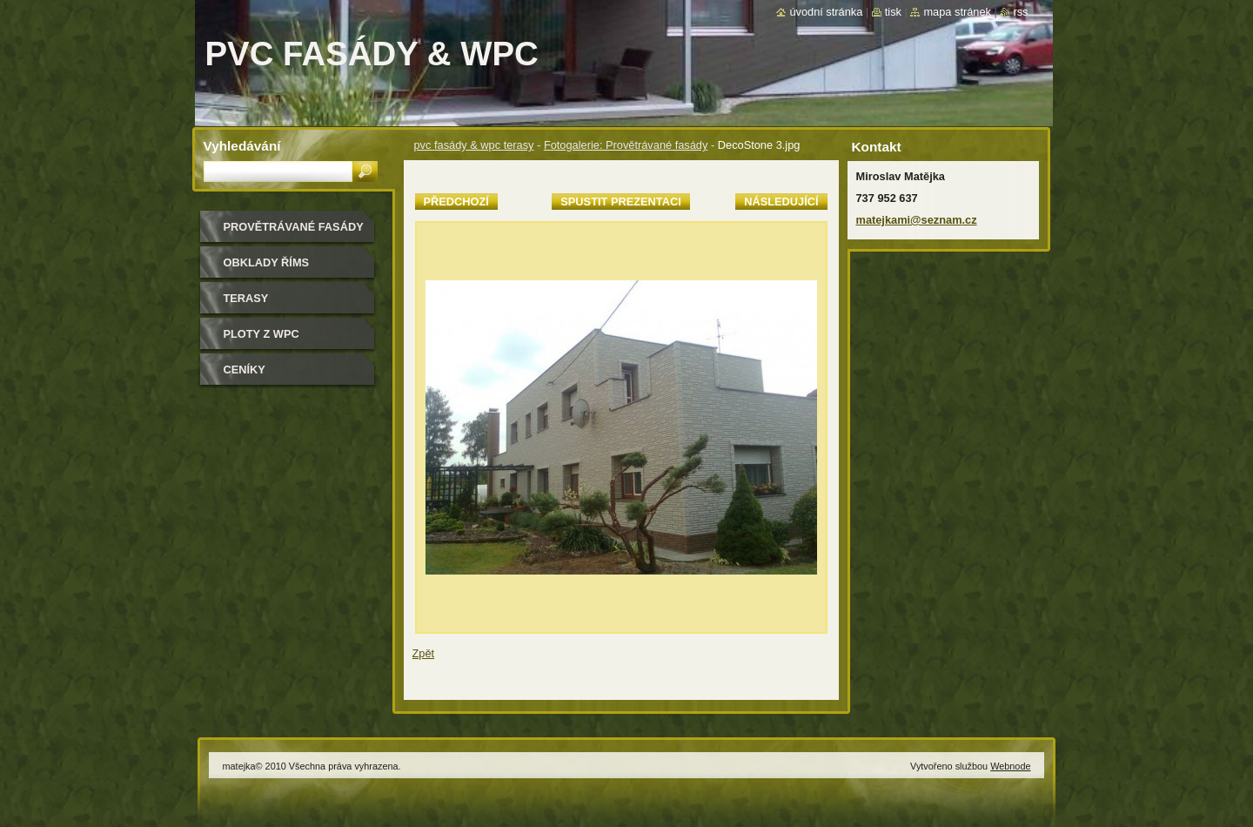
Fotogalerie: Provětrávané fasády (626, 144)
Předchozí (456, 201)
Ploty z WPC (261, 333)
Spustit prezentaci (620, 201)
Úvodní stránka (825, 11)
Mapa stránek (957, 11)
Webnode (1010, 766)
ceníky (244, 369)
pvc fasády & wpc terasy (474, 144)
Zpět (423, 653)
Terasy (246, 298)
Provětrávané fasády (294, 226)
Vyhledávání (242, 145)
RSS (1020, 11)
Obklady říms (267, 262)
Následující (781, 201)
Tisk (893, 11)
